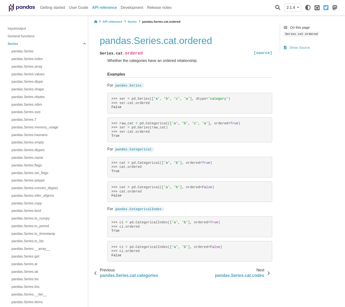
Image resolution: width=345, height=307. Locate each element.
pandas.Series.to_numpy (31, 218)
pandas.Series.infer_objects (33, 195)
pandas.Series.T (24, 119)
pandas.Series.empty (28, 142)
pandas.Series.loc (25, 279)
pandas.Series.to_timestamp (33, 234)
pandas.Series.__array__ (31, 249)
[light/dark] (308, 7)
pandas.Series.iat (25, 272)
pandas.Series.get (25, 256)
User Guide (78, 7)
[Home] (95, 21)
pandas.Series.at (24, 264)
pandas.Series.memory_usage (35, 127)
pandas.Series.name (27, 157)
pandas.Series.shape (28, 89)
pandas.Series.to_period (30, 226)
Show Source (297, 47)
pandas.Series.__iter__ (29, 294)
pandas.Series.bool (26, 211)
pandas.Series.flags (27, 165)
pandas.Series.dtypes (28, 150)
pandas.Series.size (26, 112)
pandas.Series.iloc (26, 287)
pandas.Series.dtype (27, 81)
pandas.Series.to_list (28, 241)
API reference (104, 7)
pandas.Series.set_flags (30, 173)
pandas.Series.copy (27, 203)
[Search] (278, 8)
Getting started (52, 7)
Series (13, 44)
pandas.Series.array (27, 66)
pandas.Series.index (27, 59)
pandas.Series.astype (28, 180)
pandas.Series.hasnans (29, 135)
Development (132, 7)
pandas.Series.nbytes (28, 97)
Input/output (17, 28)
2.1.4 (291, 7)
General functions (21, 36)
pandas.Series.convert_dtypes (35, 188)
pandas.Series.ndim (27, 104)
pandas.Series (23, 51)
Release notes (159, 7)
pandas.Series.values (28, 74)
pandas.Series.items (27, 302)
